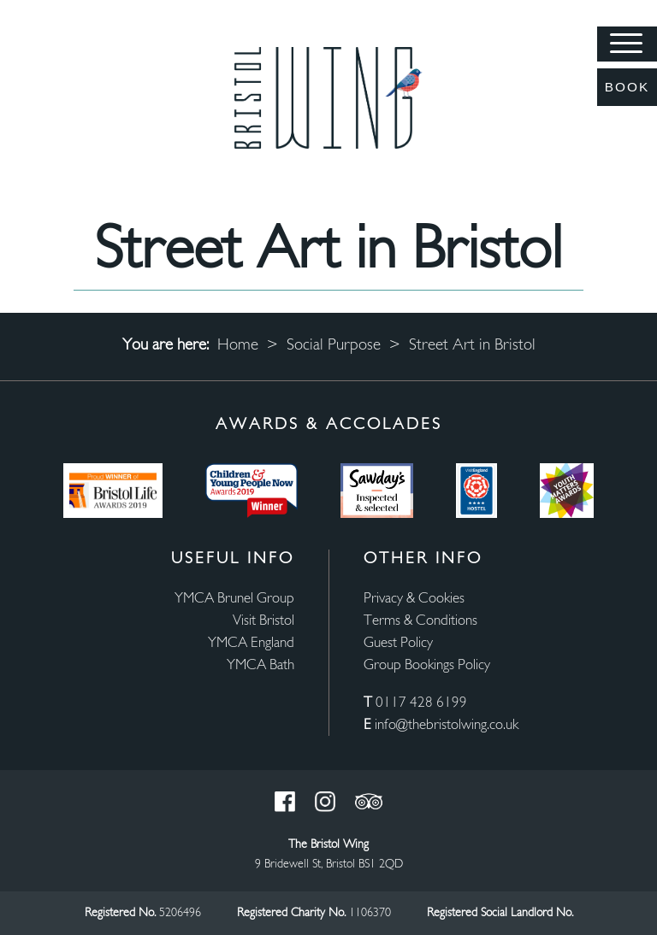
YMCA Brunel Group (234, 598)
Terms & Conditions (420, 621)
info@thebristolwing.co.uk (446, 725)
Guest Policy (398, 643)
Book (627, 86)
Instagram (325, 801)
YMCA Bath (260, 665)
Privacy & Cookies (414, 598)
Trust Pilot (368, 801)
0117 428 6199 (421, 703)
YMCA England (251, 643)
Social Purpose (334, 346)
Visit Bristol (263, 621)
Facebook (285, 801)
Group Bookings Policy (427, 665)
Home (237, 346)
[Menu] (627, 44)
